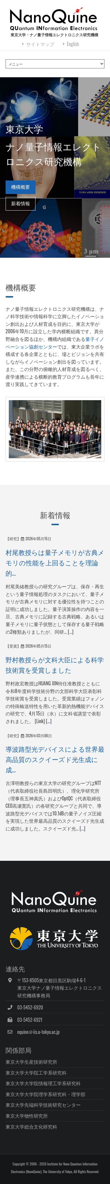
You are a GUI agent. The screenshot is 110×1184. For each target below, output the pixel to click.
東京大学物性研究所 (27, 1115)
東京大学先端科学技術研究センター (43, 1104)
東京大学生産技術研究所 (31, 1061)
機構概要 (20, 186)
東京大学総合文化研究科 (31, 1126)
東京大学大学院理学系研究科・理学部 (45, 1094)
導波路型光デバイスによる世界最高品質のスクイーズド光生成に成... (55, 759)
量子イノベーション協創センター (55, 342)
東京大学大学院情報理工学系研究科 (43, 1083)
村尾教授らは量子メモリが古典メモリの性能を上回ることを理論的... (55, 562)
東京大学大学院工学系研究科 (36, 1072)
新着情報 (20, 203)
